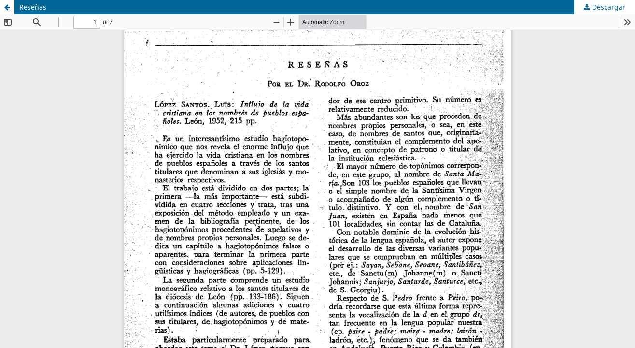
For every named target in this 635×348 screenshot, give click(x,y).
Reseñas (32, 7)
